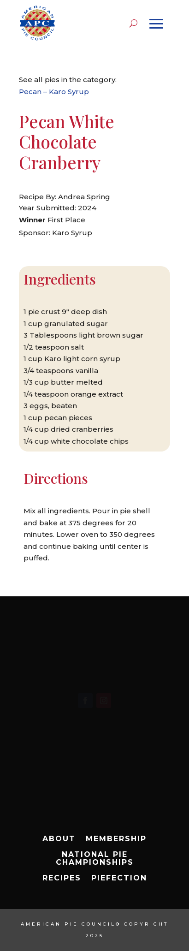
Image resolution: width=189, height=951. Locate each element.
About (59, 839)
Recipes (61, 878)
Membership (116, 839)
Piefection (119, 878)
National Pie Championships (95, 858)
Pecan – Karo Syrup (54, 91)
